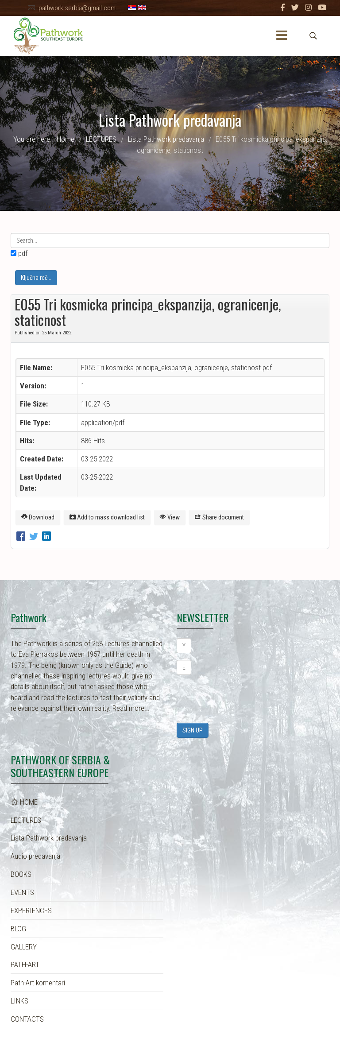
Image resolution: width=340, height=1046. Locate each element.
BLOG (18, 928)
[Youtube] (322, 7)
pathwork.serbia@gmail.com (77, 8)
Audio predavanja (35, 856)
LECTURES (26, 820)
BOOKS (21, 874)
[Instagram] (308, 7)
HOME (24, 802)
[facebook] (282, 7)
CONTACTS (27, 1019)
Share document (219, 517)
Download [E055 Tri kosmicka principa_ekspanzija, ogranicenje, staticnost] (37, 517)
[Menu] (282, 36)
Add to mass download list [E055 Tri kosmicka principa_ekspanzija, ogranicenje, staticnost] (107, 517)
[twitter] (295, 7)
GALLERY (24, 946)
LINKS (19, 1000)
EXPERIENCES (31, 910)
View (170, 517)
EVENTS (22, 892)
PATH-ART (25, 964)
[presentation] (244, 699)
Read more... (131, 708)
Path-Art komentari (38, 982)
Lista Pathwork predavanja (49, 837)
